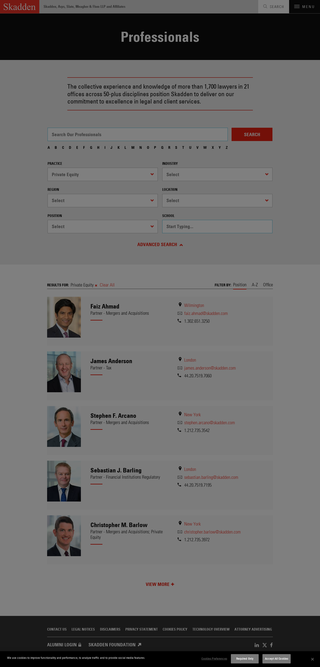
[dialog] (160, 659)
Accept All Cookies (276, 658)
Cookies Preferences (214, 658)
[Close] (312, 659)
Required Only (245, 658)
